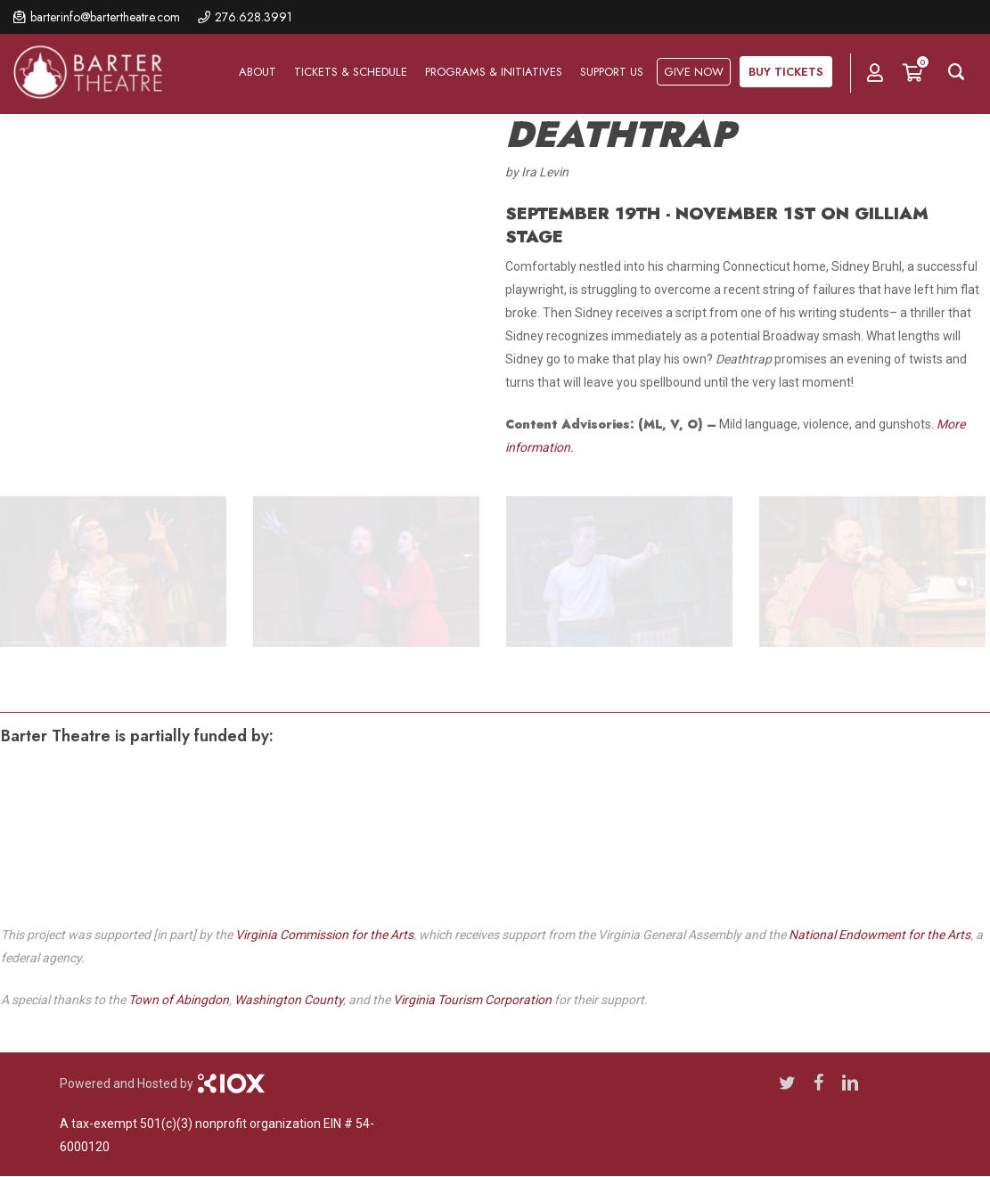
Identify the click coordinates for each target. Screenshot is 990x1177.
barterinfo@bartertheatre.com (105, 17)
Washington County (288, 1000)
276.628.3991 (253, 17)
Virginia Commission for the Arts (324, 935)
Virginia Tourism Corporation (472, 1000)
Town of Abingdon (178, 1000)
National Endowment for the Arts (879, 935)
